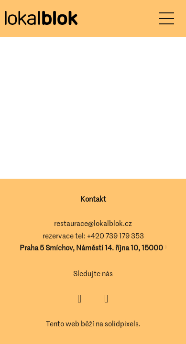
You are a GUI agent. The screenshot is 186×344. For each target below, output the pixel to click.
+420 (96, 235)
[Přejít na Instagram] (106, 298)
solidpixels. (123, 323)
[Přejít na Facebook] (80, 298)
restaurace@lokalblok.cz (93, 223)
